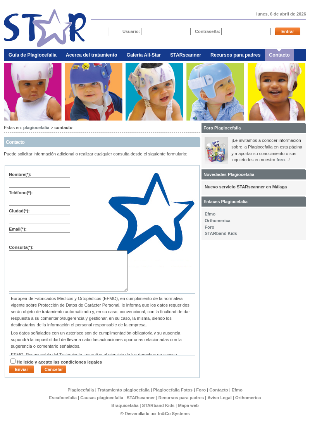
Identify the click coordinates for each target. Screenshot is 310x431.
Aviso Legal (219, 397)
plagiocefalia (36, 127)
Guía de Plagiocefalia (33, 55)
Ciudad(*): (19, 211)
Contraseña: (208, 31)
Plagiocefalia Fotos (173, 390)
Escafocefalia (63, 397)
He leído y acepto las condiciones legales (59, 362)
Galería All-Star (144, 55)
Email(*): (17, 229)
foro (280, 159)
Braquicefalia (125, 405)
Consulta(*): (21, 247)
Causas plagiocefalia (101, 397)
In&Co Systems (174, 413)
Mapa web (188, 405)
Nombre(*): (20, 174)
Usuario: (131, 31)
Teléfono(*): (21, 192)
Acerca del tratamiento (91, 55)
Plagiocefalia (80, 390)
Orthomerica (218, 220)
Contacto (279, 55)
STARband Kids (221, 233)
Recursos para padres (235, 55)
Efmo (210, 214)
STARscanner (185, 55)
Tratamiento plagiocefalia (124, 390)
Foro (209, 227)
